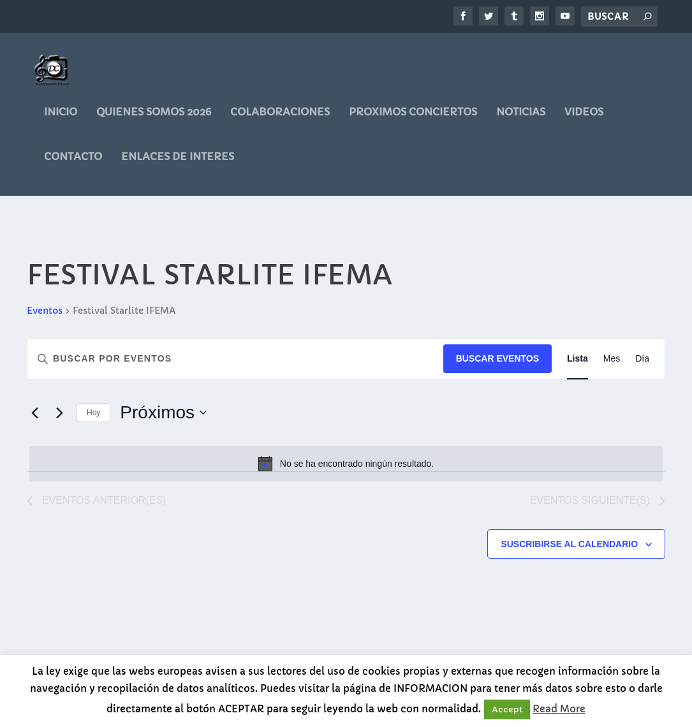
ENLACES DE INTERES (177, 162)
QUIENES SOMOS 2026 (153, 118)
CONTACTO (73, 162)
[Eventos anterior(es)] (34, 418)
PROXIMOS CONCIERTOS (413, 118)
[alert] (346, 469)
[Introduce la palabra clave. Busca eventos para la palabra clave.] (235, 364)
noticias (520, 118)
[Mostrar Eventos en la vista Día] (642, 364)
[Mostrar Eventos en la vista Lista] (577, 364)
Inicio (60, 118)
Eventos (45, 316)
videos (583, 118)
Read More (559, 709)
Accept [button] (507, 709)
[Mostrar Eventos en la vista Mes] (611, 364)
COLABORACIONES (280, 118)
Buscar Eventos (497, 364)
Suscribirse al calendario (569, 550)
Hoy (93, 418)
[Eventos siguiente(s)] (59, 418)
